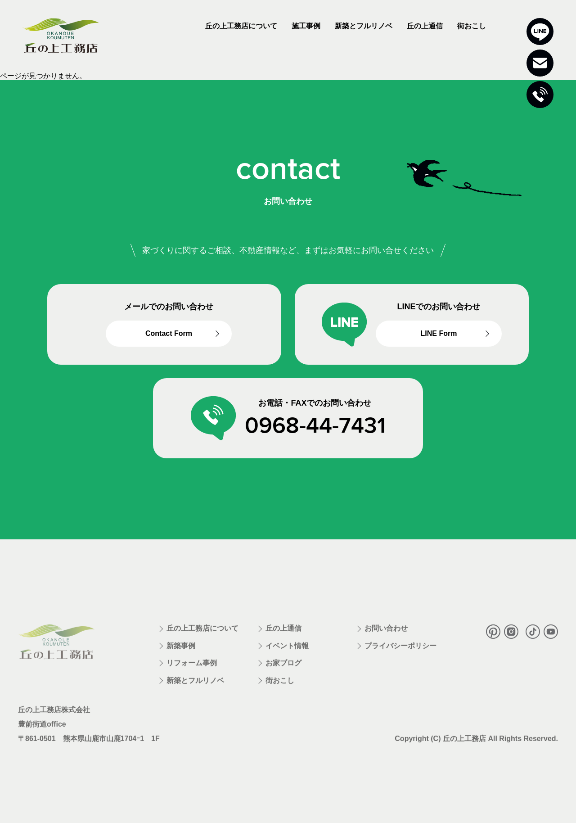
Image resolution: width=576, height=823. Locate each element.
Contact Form (168, 334)
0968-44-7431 (315, 426)
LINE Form (439, 334)
